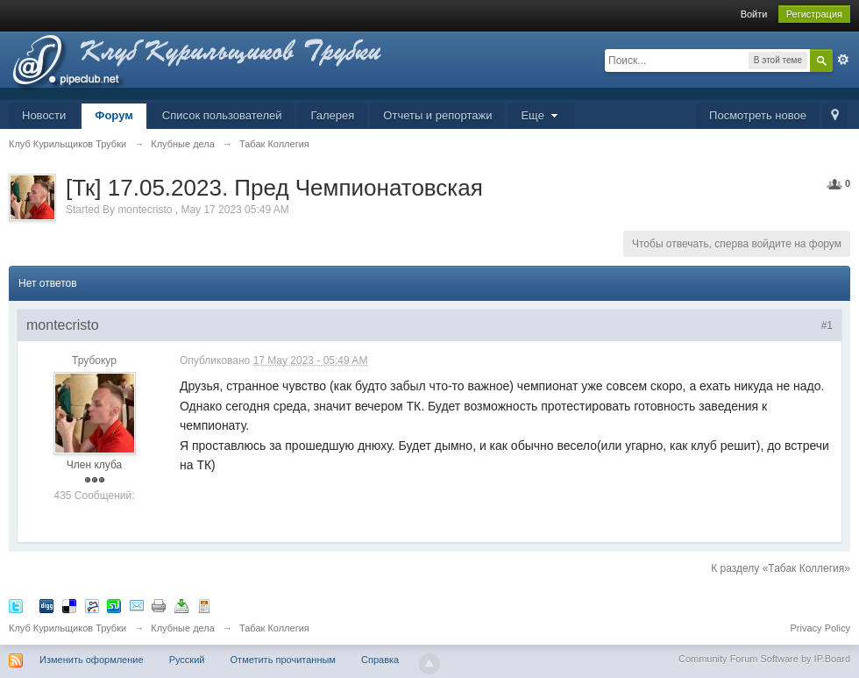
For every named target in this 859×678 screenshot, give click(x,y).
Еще (541, 115)
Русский (187, 659)
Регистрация (814, 14)
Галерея (332, 115)
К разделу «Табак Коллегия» (780, 568)
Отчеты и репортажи (437, 115)
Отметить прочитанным (283, 659)
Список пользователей (222, 115)
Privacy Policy (820, 628)
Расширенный (843, 60)
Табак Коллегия (274, 628)
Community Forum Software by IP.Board (764, 658)
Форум (113, 115)
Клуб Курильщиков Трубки (67, 628)
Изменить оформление (91, 659)
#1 (827, 325)
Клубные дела (183, 628)
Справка (380, 659)
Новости (44, 115)
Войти (754, 14)
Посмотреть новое (757, 115)
